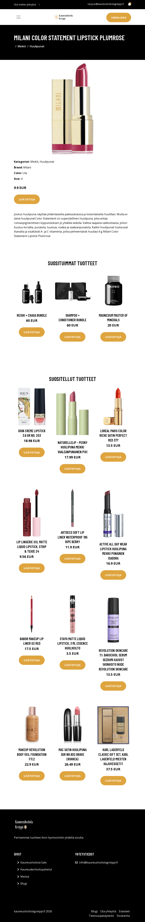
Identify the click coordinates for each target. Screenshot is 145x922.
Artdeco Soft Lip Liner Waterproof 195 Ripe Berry (72, 537)
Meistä (24, 876)
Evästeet (124, 911)
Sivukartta (123, 916)
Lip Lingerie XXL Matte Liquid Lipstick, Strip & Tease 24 (31, 546)
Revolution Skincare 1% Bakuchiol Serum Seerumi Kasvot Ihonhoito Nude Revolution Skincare (113, 659)
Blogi (23, 883)
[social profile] (39, 4)
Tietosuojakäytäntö (101, 916)
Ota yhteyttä (108, 911)
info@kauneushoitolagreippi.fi (98, 862)
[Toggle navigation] (18, 17)
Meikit (22, 46)
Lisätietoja (27, 199)
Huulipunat (37, 46)
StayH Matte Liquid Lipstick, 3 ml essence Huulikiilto (72, 643)
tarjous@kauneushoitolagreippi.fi (106, 4)
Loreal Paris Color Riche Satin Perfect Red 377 (113, 435)
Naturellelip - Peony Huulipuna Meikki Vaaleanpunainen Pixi (72, 447)
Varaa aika (118, 17)
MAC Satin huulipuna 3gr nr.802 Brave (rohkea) (73, 754)
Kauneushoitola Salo (33, 862)
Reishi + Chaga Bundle (32, 315)
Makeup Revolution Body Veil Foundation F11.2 (32, 754)
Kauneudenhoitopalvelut (36, 869)
